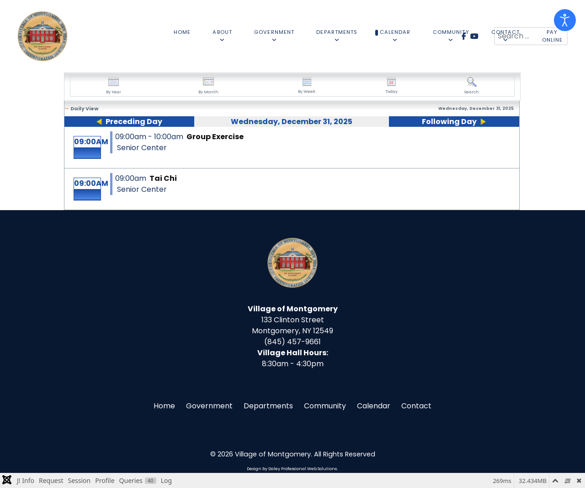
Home (164, 406)
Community (325, 406)
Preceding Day (134, 121)
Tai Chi (163, 178)
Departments (268, 406)
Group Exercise (215, 136)
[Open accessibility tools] (565, 20)
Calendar (373, 406)
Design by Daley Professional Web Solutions (292, 469)
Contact (416, 406)
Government (209, 406)
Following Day (449, 121)
